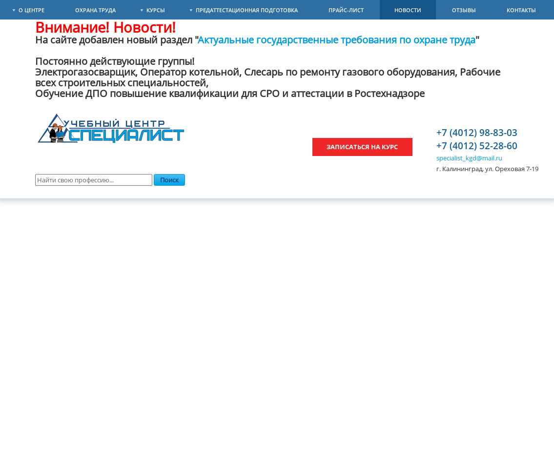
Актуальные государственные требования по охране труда (336, 39)
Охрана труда (95, 10)
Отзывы (464, 10)
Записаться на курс (362, 146)
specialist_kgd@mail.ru (469, 158)
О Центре (31, 10)
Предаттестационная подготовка (247, 10)
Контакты (521, 10)
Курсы (155, 10)
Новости (407, 10)
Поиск (169, 180)
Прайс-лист (346, 10)
